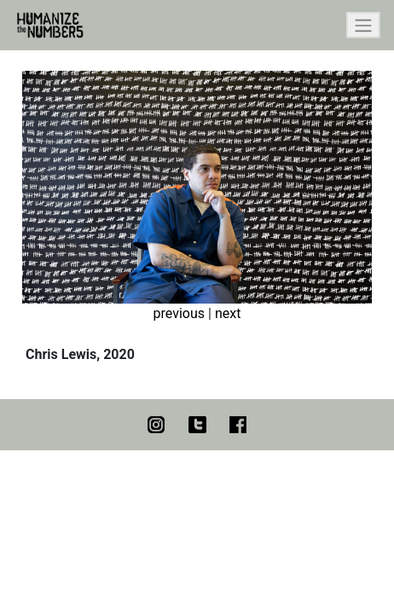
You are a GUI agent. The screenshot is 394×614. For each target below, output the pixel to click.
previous (179, 313)
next (228, 313)
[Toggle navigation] (363, 25)
